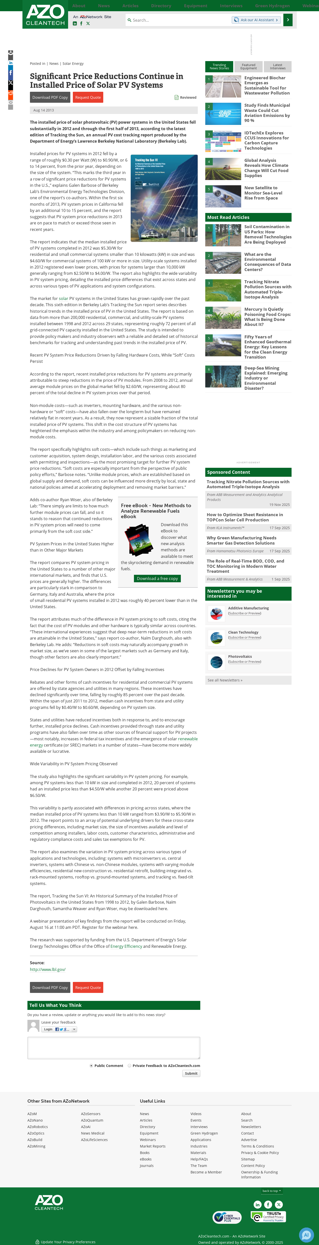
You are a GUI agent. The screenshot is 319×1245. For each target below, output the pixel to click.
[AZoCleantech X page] (279, 1205)
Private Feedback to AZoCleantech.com (166, 1065)
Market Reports (153, 1146)
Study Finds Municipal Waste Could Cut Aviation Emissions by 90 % (267, 111)
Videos (196, 1113)
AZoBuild (34, 1139)
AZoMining (36, 1146)
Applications (201, 1139)
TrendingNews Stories (219, 66)
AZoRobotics (37, 1126)
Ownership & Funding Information (259, 1174)
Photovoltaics (240, 639)
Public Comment (109, 1065)
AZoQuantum (92, 1120)
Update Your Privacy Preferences (65, 1238)
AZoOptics (35, 1133)
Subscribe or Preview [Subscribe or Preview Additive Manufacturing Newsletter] (244, 596)
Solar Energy (73, 63)
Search (247, 1120)
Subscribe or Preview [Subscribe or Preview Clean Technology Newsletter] (244, 620)
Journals (147, 1165)
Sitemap (248, 1159)
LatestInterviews (278, 66)
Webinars (148, 1139)
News (54, 63)
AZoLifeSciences (94, 1139)
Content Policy (253, 1165)
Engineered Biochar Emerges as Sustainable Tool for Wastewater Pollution (266, 84)
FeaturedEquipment (248, 66)
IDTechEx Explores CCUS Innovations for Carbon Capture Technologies (266, 137)
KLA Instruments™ (230, 518)
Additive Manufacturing (248, 590)
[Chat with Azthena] (306, 1235)
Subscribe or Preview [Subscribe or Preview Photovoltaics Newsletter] (244, 644)
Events (196, 1120)
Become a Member (206, 1172)
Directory (147, 1126)
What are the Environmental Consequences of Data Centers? (265, 261)
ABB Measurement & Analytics (239, 562)
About (246, 1113)
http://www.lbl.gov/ (48, 969)
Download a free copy (157, 578)
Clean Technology (243, 615)
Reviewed (188, 97)
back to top (272, 1191)
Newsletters (251, 1126)
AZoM (32, 1113)
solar (63, 298)
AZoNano (35, 1120)
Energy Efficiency (126, 946)
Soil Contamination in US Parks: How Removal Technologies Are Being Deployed (267, 233)
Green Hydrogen (204, 1133)
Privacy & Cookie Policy (260, 1152)
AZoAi (86, 1126)
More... (286, 5)
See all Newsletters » (225, 663)
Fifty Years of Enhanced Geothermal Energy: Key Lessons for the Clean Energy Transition (267, 343)
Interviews (199, 1126)
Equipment (149, 1133)
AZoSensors (91, 1113)
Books (145, 1152)
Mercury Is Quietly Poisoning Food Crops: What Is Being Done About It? (264, 315)
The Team (199, 1165)
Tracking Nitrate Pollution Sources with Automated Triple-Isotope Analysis (265, 288)
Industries (199, 1146)
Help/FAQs (199, 1159)
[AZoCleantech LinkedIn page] (75, 23)
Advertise (249, 1139)
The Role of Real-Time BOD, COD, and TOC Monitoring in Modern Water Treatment (246, 552)
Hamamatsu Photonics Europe (240, 540)
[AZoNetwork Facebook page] (81, 23)
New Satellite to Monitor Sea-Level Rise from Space (267, 192)
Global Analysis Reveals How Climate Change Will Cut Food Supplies (266, 165)
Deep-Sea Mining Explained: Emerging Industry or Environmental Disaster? (267, 371)
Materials (198, 1152)
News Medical (93, 1133)
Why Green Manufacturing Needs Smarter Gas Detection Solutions (246, 530)
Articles (146, 1120)
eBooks (146, 1159)
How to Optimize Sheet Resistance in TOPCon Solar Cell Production (241, 508)
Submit (191, 1073)
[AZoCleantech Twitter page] (88, 23)
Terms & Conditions (257, 1146)
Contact (247, 1133)
